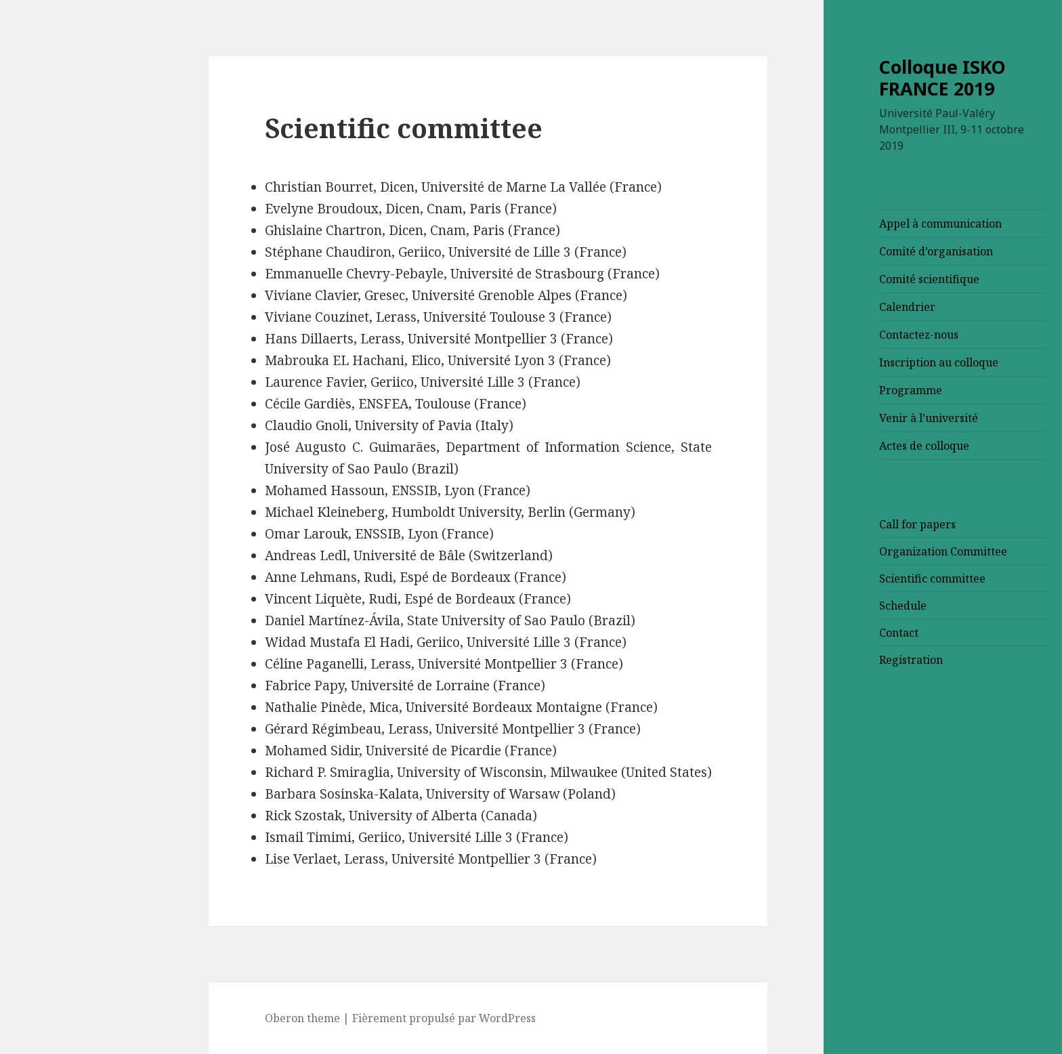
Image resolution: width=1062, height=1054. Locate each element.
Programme (813, 390)
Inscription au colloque (841, 362)
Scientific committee (835, 578)
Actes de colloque (827, 445)
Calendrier (810, 306)
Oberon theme (205, 1018)
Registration (814, 659)
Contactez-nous (822, 334)
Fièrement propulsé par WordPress (347, 1018)
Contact (802, 632)
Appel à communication (843, 223)
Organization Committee (846, 551)
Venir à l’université (831, 417)
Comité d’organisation (839, 251)
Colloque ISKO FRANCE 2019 (845, 77)
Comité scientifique (832, 279)
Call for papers (820, 524)
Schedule (806, 605)
